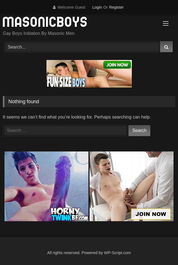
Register (116, 7)
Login (97, 7)
